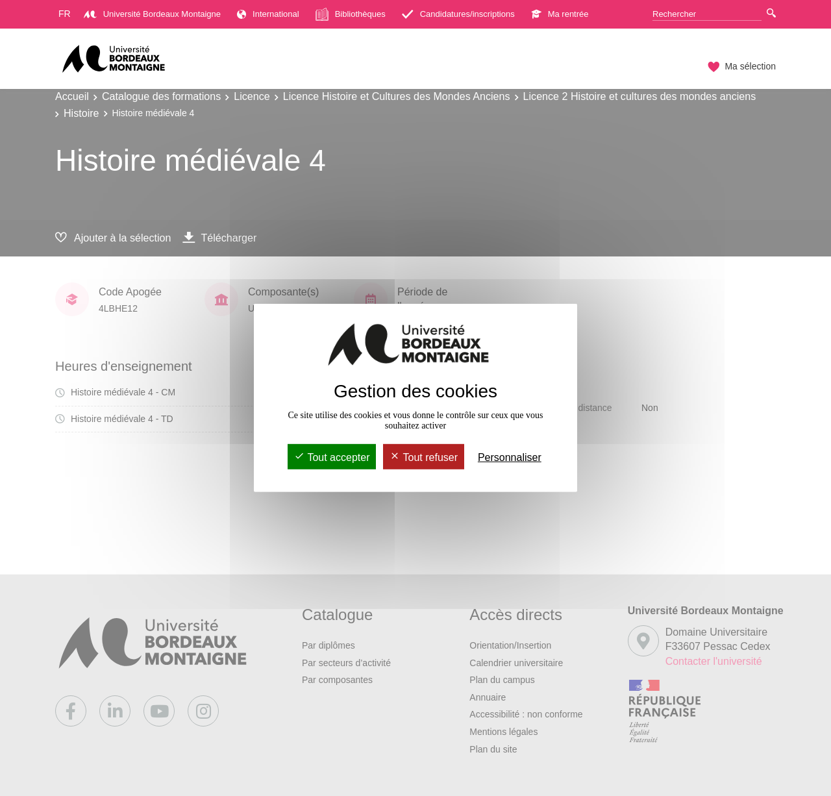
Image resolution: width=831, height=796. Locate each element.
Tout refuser (424, 457)
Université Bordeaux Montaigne (152, 14)
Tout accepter (331, 457)
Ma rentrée (560, 14)
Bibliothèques (351, 14)
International (268, 14)
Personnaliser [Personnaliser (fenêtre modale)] (509, 457)
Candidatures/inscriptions (458, 14)
